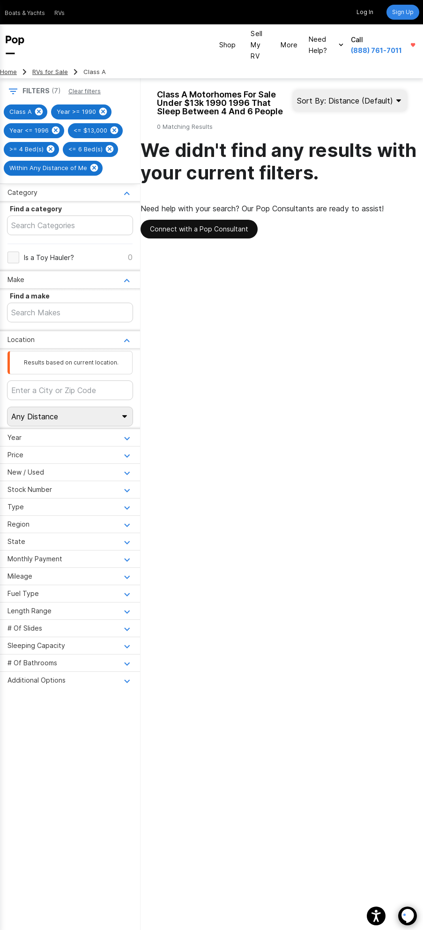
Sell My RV (256, 45)
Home (8, 72)
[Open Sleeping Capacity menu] (70, 645)
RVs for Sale (50, 72)
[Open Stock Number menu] (70, 489)
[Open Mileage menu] (70, 576)
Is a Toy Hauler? (49, 257)
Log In (364, 11)
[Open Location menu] (70, 339)
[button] (376, 916)
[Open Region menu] (70, 524)
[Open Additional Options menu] (70, 680)
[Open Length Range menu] (70, 610)
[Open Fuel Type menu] (70, 593)
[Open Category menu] (70, 192)
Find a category (36, 209)
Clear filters (84, 91)
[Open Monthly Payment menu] (70, 558)
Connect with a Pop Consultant (199, 229)
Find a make (30, 296)
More (289, 45)
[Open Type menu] (70, 506)
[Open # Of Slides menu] (70, 628)
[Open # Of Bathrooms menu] (70, 662)
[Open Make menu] (70, 279)
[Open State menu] (70, 541)
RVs (59, 12)
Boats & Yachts (25, 12)
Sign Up (403, 11)
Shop (227, 45)
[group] (25, 111)
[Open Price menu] (70, 454)
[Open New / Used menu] (70, 472)
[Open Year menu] (70, 437)
